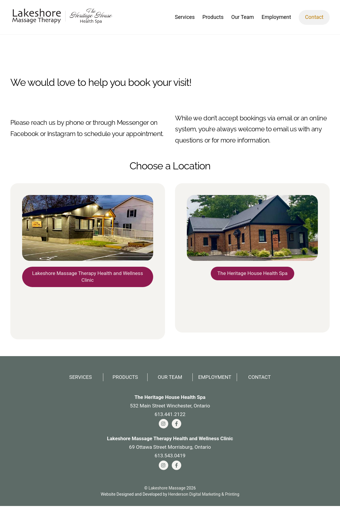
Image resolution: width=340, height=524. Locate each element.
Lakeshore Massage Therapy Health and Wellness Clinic (87, 290)
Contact (314, 19)
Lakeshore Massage (166, 506)
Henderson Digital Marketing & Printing (203, 512)
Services (184, 19)
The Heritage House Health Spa (253, 287)
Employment (276, 19)
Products (213, 19)
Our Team (242, 19)
